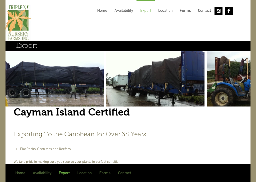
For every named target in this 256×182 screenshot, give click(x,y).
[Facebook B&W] (229, 11)
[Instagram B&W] (218, 11)
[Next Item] (242, 79)
